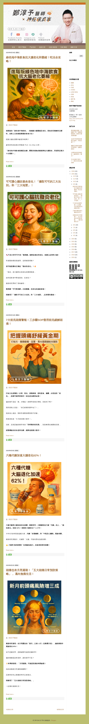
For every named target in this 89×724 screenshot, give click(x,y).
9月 (74, 184)
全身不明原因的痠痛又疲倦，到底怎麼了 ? (76, 140)
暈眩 (72, 101)
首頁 (13, 47)
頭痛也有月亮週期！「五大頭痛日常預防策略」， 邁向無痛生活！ (78, 218)
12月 (74, 176)
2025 (73, 174)
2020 (73, 244)
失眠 (72, 87)
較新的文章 (9, 709)
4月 (74, 235)
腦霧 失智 (74, 47)
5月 (74, 233)
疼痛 (72, 96)
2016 (73, 254)
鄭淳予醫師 (22, 47)
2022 (73, 241)
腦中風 (73, 99)
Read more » (10, 161)
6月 (74, 230)
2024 (73, 238)
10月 (74, 181)
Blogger (53, 720)
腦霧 (72, 83)
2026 (73, 171)
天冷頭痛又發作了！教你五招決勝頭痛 (76, 161)
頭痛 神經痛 (53, 47)
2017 (73, 252)
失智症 (73, 89)
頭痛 (72, 94)
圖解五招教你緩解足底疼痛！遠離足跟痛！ (76, 147)
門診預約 (33, 47)
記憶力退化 (74, 92)
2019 (73, 246)
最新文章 (42, 47)
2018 (73, 249)
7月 (74, 227)
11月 (74, 179)
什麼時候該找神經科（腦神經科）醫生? (76, 154)
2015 (73, 257)
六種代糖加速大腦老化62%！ (24, 455)
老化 (72, 85)
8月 (74, 225)
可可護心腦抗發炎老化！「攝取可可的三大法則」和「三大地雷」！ (77, 197)
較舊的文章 (60, 709)
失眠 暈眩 (63, 47)
